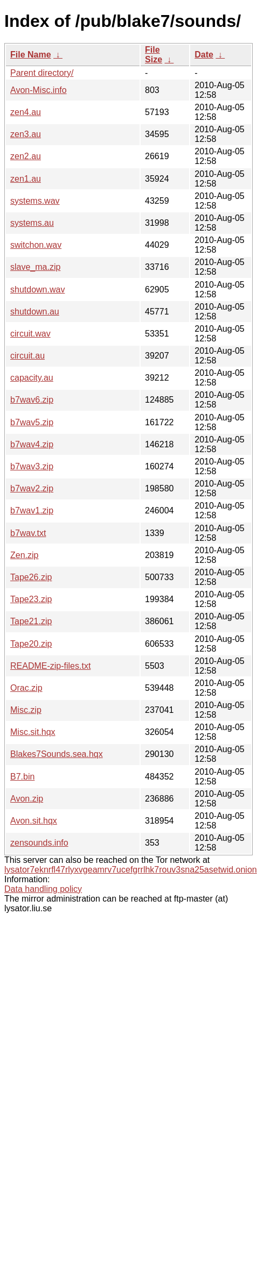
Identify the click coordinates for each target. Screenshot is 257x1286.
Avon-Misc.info (38, 90)
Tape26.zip (31, 577)
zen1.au (25, 178)
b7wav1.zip (31, 510)
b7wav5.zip (31, 422)
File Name (30, 54)
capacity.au (31, 377)
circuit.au (27, 355)
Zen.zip (24, 555)
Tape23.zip (31, 599)
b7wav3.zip (31, 466)
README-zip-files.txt (50, 665)
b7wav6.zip (31, 399)
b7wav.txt (28, 533)
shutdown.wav (37, 289)
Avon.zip (26, 798)
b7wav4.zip (31, 444)
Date (204, 54)
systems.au (32, 222)
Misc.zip (25, 710)
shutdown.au (34, 311)
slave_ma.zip (35, 267)
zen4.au (25, 112)
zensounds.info (39, 842)
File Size (153, 54)
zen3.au (25, 134)
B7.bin (22, 776)
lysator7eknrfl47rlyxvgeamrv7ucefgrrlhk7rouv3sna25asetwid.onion (130, 869)
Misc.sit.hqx (32, 732)
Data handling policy (43, 889)
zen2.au (25, 156)
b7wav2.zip (31, 488)
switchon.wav (35, 244)
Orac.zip (26, 687)
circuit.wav (30, 333)
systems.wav (35, 200)
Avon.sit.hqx (33, 820)
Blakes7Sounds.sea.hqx (56, 754)
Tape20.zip (31, 643)
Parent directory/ (41, 72)
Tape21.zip (31, 621)
